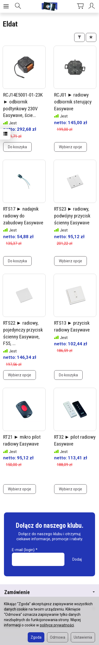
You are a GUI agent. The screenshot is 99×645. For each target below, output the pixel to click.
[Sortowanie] (91, 37)
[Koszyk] (80, 6)
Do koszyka (17, 147)
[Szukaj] (18, 6)
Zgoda (36, 637)
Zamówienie (49, 592)
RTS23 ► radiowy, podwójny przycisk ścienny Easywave (72, 215)
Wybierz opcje (70, 147)
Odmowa (57, 637)
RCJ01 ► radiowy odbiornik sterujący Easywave (73, 101)
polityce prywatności (57, 625)
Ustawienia (83, 637)
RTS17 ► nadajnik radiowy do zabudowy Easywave (23, 215)
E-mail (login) (23, 549)
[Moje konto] (92, 6)
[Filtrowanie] (79, 37)
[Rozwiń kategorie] (6, 6)
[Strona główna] (50, 6)
